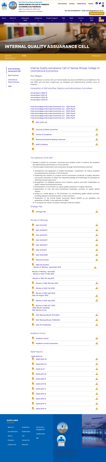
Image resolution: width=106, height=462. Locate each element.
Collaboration (40, 434)
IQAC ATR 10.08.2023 (43, 325)
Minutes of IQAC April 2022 (45, 293)
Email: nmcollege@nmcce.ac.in (93, 10)
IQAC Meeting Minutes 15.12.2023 (47, 315)
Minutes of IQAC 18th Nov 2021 (47, 283)
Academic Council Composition (47, 343)
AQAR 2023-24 (36, 356)
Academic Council (42, 338)
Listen (101, 19)
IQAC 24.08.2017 (42, 230)
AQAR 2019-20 (41, 374)
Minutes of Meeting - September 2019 (47, 267)
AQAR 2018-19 (39, 379)
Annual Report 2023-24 (39, 100)
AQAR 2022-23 (41, 359)
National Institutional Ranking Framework (50, 139)
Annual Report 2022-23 (39, 97)
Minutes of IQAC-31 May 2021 (43, 274)
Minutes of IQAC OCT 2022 (45, 305)
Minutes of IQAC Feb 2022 (45, 288)
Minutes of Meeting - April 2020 (43, 272)
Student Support (52, 18)
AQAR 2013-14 (41, 404)
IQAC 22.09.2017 (41, 235)
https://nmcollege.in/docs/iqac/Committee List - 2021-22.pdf (53, 116)
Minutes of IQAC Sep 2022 (45, 301)
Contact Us (81, 19)
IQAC (63, 18)
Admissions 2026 (25, 19)
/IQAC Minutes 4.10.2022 (41, 308)
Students (11, 440)
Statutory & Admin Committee (47, 130)
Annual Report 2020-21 (39, 93)
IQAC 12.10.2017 (41, 250)
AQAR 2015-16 (41, 394)
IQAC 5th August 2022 (40, 295)
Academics (38, 18)
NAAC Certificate (42, 144)
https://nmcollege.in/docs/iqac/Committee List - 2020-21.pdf (53, 118)
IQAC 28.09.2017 (41, 245)
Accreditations (13, 431)
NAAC (71, 18)
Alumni (90, 3)
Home (4, 18)
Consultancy (62, 3)
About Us (13, 18)
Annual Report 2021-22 (39, 95)
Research (25, 444)
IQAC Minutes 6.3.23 (39, 310)
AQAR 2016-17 (41, 389)
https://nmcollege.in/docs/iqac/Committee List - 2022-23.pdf (53, 113)
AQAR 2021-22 (41, 364)
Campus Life (12, 444)
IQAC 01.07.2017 (41, 225)
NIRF (10, 86)
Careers (72, 3)
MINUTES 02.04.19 (42, 265)
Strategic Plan (41, 212)
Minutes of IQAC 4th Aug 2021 (43, 278)
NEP (37, 438)
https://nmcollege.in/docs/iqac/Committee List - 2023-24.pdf (53, 111)
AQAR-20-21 (40, 369)
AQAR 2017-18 (41, 384)
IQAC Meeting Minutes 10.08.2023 (48, 320)
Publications (81, 3)
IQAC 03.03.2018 (42, 255)
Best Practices (13, 75)
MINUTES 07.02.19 (42, 260)
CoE (23, 436)
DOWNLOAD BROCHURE (96, 13)
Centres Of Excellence (44, 134)
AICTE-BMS (92, 19)
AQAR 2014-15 (41, 399)
